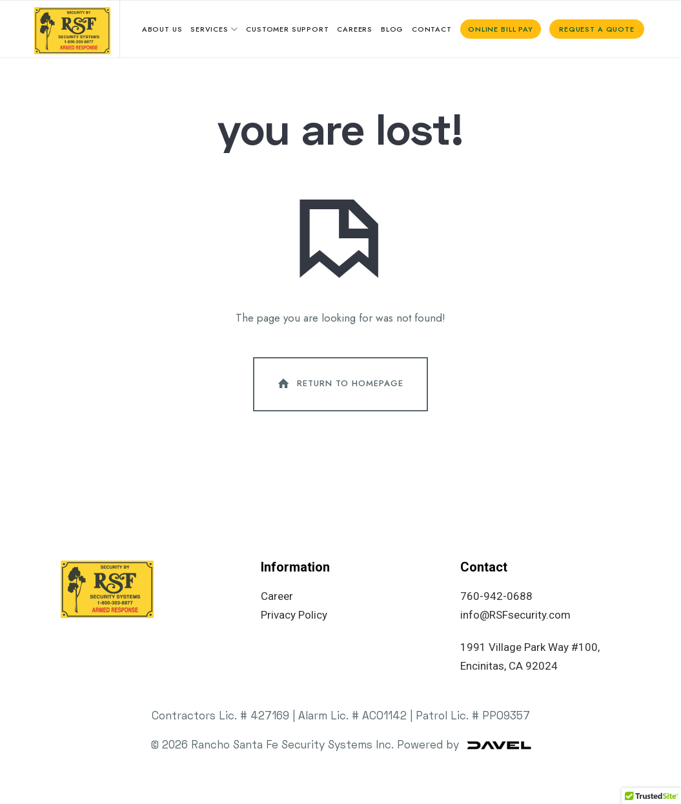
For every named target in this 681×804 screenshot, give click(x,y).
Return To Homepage (339, 389)
